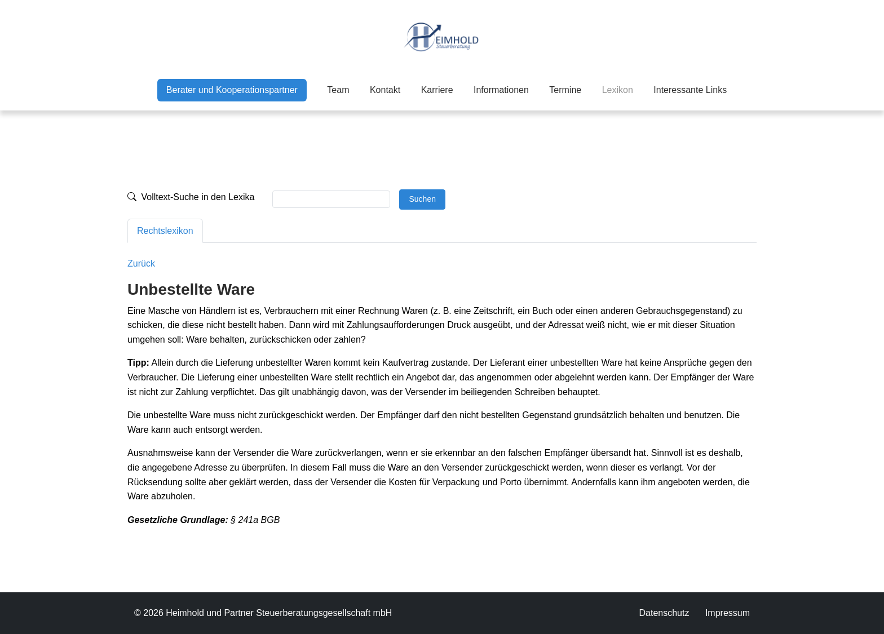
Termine (565, 90)
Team (338, 90)
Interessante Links (690, 90)
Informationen (501, 90)
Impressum (727, 613)
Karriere (437, 90)
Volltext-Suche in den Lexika (190, 197)
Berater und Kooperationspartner (232, 90)
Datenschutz (664, 613)
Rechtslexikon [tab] (165, 231)
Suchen (422, 198)
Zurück (141, 263)
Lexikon (617, 88)
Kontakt (385, 90)
